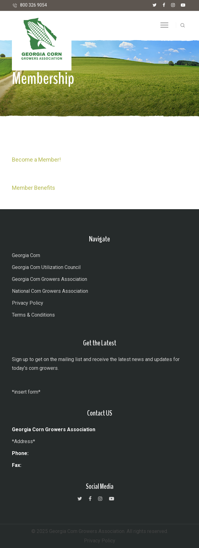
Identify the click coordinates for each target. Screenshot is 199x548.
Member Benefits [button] (33, 187)
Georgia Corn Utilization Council (46, 267)
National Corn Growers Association (50, 291)
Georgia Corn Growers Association (49, 279)
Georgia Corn (26, 255)
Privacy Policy (27, 303)
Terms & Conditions (33, 315)
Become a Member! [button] (36, 159)
